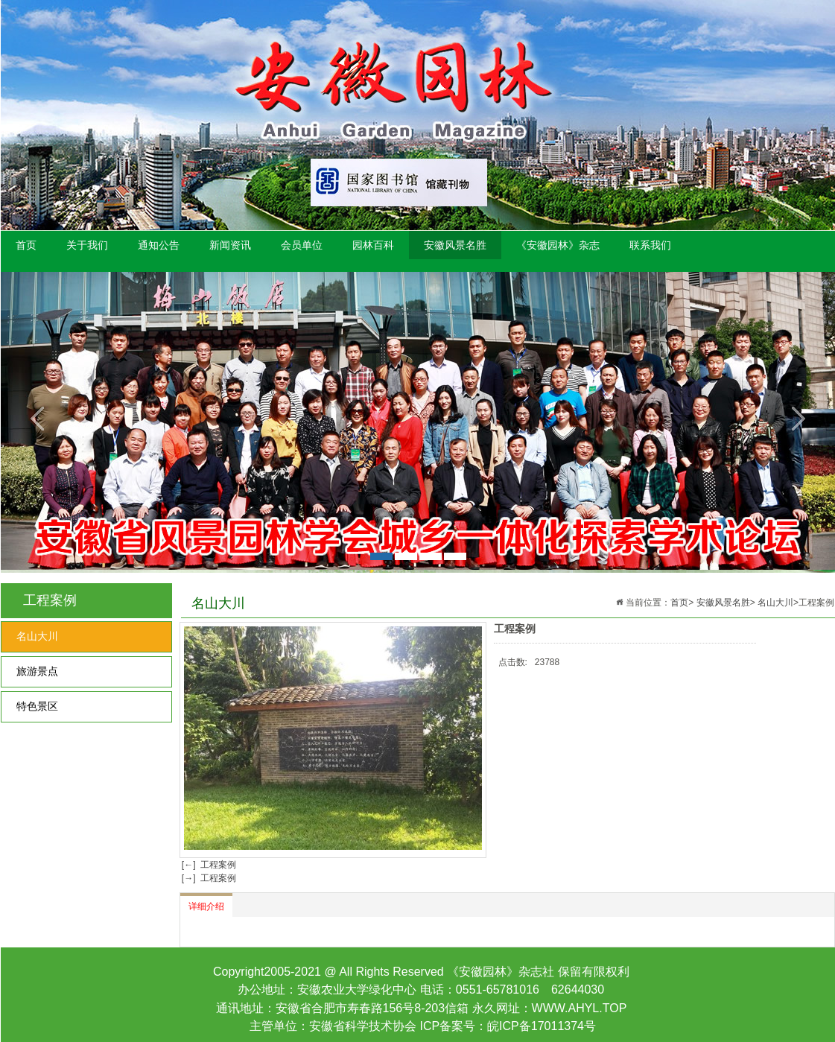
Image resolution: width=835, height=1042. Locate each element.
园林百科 (373, 245)
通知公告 (159, 245)
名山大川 (37, 636)
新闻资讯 (230, 245)
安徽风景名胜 (455, 245)
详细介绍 (206, 906)
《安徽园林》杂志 (558, 245)
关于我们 (87, 245)
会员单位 (302, 245)
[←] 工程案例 (208, 865)
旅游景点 (37, 671)
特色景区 (37, 706)
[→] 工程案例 (208, 878)
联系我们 (650, 245)
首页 (26, 245)
